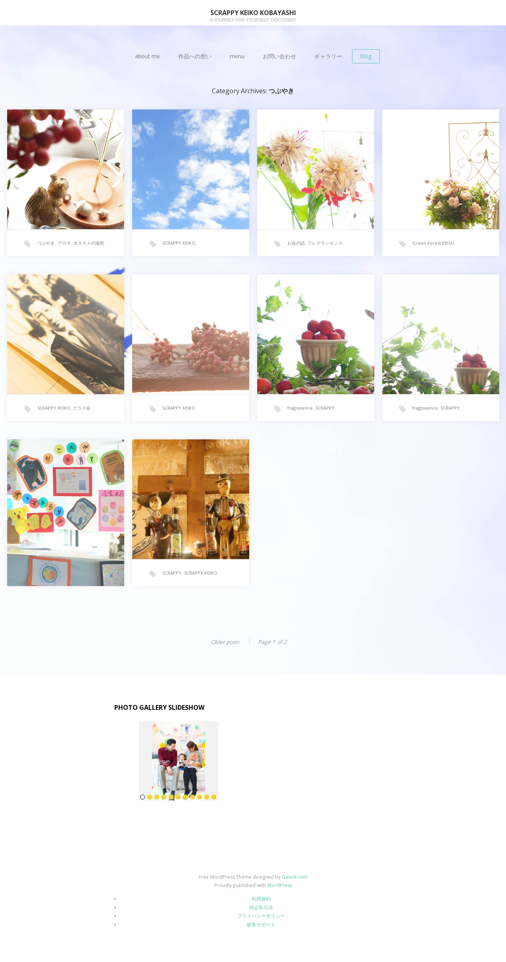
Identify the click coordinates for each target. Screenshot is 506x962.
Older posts (224, 642)
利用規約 (261, 898)
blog (365, 56)
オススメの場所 (88, 247)
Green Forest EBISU (433, 247)
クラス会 (81, 412)
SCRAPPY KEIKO (178, 247)
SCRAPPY (325, 412)
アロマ (64, 247)
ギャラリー (328, 56)
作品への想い (195, 56)
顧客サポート (261, 924)
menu (237, 56)
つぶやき (46, 247)
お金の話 (296, 247)
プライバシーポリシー (261, 915)
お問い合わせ (279, 56)
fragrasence (300, 412)
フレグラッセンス (325, 247)
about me (147, 56)
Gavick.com (295, 877)
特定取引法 (261, 907)
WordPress (279, 885)
